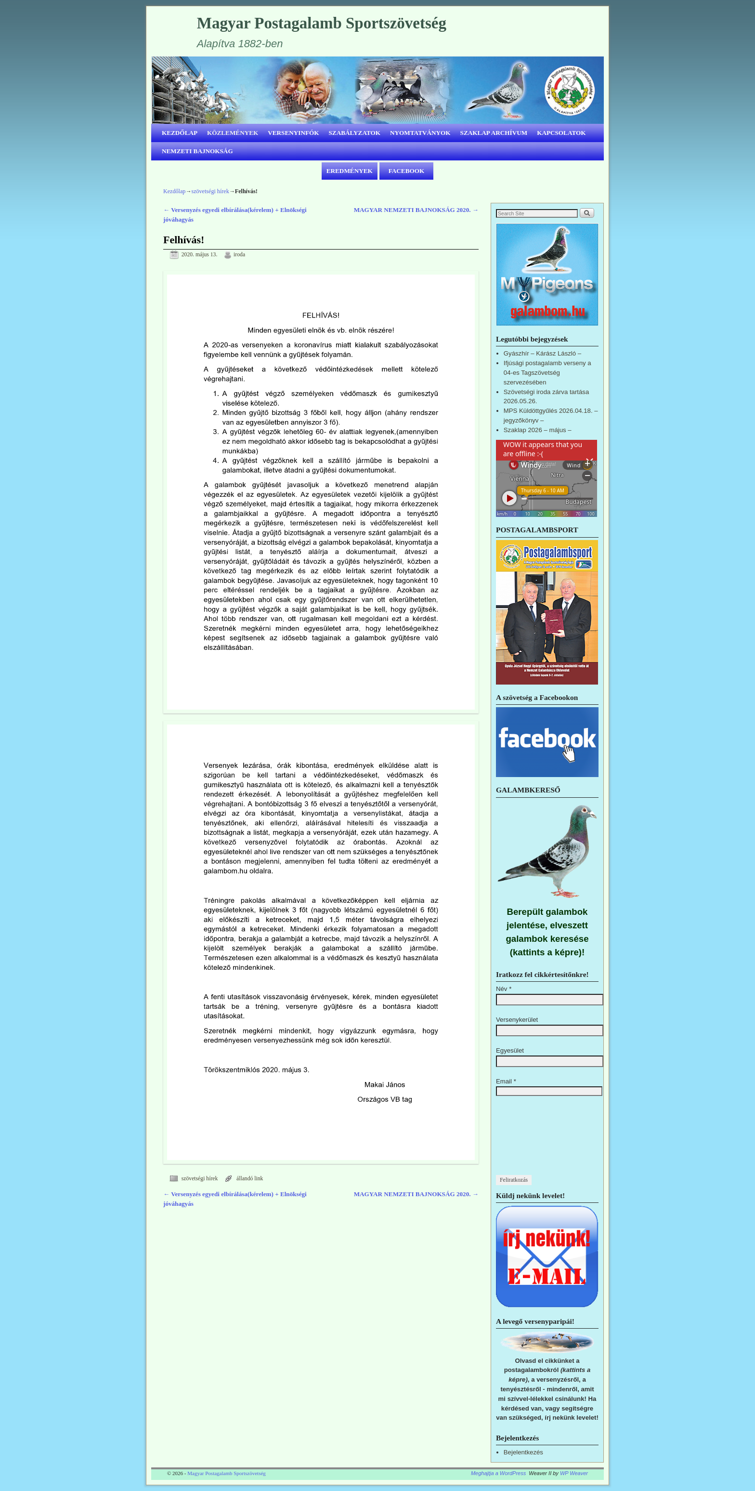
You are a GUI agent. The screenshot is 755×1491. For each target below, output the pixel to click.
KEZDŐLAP (179, 132)
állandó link (249, 1178)
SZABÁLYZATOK (355, 132)
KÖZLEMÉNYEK (232, 132)
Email (506, 1081)
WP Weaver (574, 1473)
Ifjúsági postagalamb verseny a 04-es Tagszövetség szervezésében (547, 372)
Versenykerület (517, 1019)
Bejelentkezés (523, 1452)
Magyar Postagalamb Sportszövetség (321, 23)
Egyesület (510, 1050)
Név (503, 988)
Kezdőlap (174, 191)
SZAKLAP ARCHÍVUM (494, 132)
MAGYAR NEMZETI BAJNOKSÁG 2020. (416, 209)
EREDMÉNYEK (349, 170)
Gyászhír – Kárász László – (542, 353)
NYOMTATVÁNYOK (420, 132)
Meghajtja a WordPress (498, 1473)
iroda (239, 254)
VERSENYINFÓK (293, 132)
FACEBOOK (407, 170)
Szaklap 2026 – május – (538, 430)
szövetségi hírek (210, 191)
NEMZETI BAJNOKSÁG (197, 151)
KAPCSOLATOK (561, 132)
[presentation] (535, 1140)
